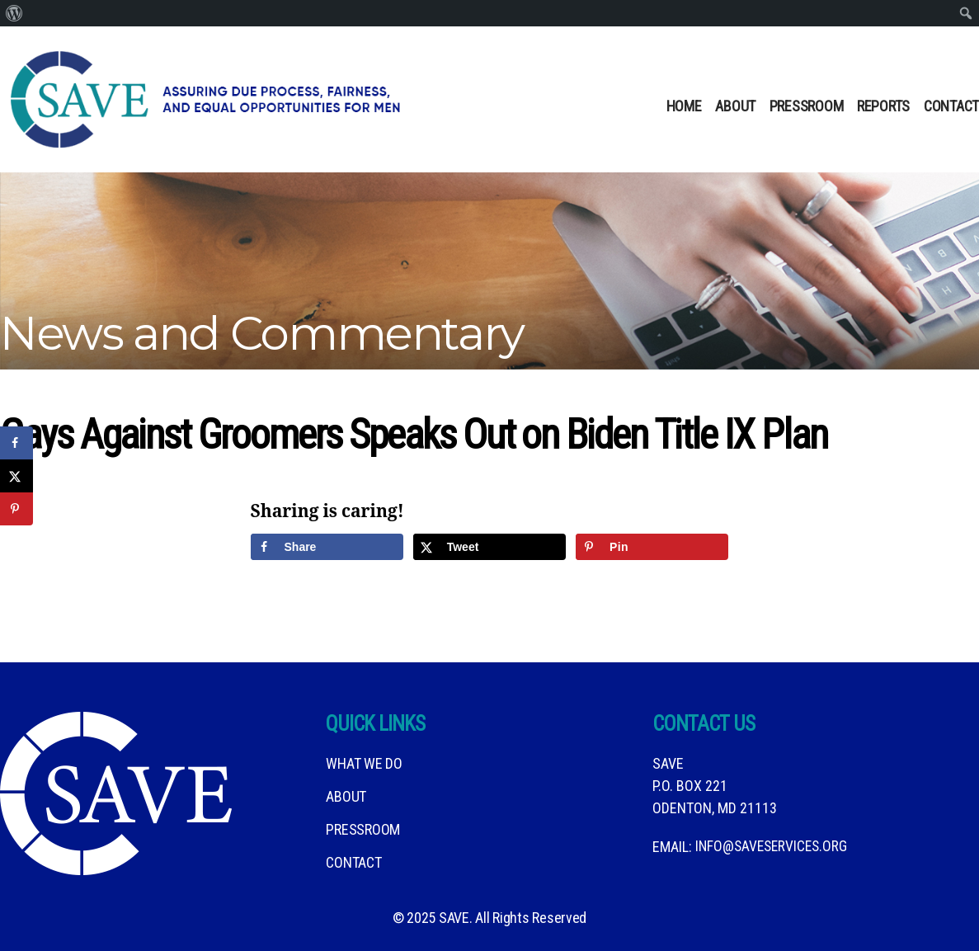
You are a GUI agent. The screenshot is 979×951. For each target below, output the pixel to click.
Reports (883, 106)
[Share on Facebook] (327, 547)
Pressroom (807, 106)
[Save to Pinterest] (652, 547)
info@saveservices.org (774, 846)
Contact (951, 106)
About (735, 106)
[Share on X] (490, 547)
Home (684, 106)
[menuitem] (14, 13)
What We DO (364, 763)
